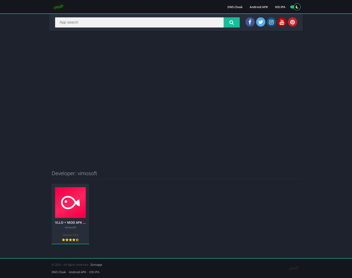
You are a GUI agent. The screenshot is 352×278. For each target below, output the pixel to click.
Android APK (259, 7)
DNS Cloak (235, 7)
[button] (232, 22)
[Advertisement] (176, 68)
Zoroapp (96, 265)
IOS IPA (280, 7)
